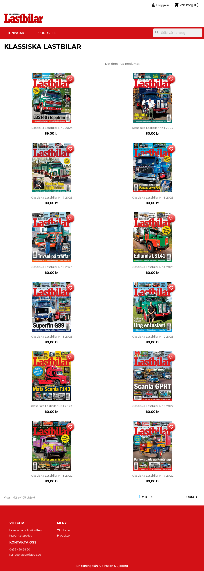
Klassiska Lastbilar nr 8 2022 (52, 475)
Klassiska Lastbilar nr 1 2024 (152, 128)
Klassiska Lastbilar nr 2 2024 (52, 128)
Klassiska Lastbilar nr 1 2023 (51, 406)
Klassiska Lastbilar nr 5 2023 (51, 267)
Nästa (192, 497)
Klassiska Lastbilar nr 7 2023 (52, 197)
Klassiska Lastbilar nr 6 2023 (153, 197)
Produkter (46, 33)
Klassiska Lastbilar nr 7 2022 (153, 475)
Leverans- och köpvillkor (25, 530)
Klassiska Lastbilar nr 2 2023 (153, 336)
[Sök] (177, 32)
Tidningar (15, 33)
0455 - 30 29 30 (19, 549)
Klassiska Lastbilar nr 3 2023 (52, 336)
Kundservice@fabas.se (25, 554)
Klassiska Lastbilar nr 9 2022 (153, 406)
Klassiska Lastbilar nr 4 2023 (153, 267)
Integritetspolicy (20, 535)
